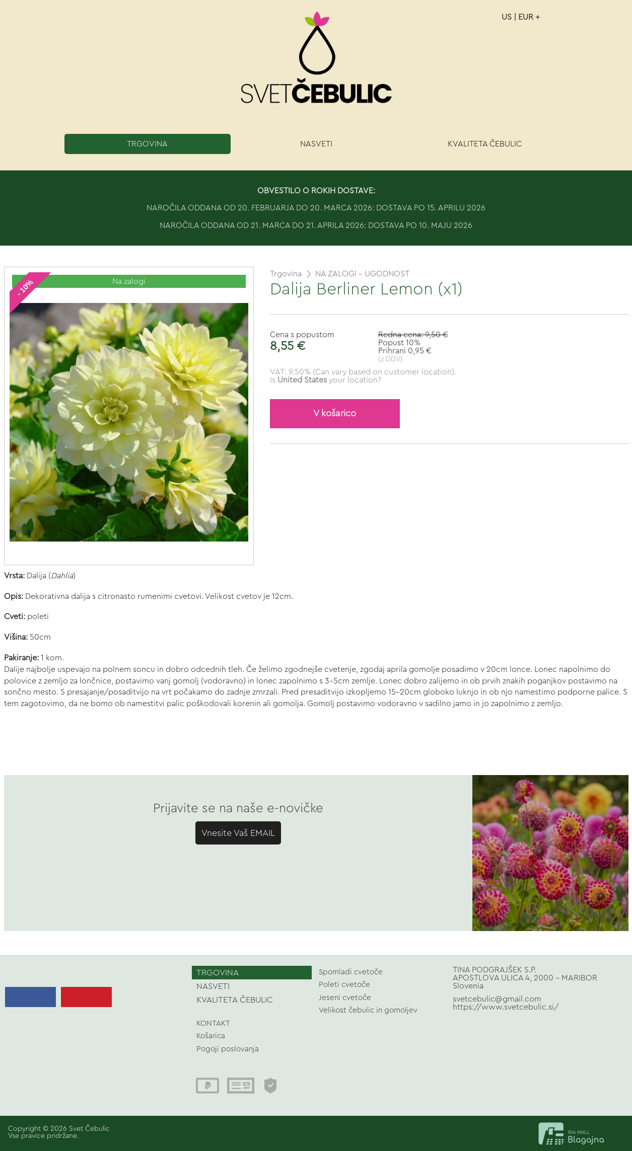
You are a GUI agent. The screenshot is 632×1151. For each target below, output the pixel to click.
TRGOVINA (147, 144)
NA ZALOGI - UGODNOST (362, 274)
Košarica (210, 1036)
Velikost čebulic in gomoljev (368, 1010)
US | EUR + (521, 17)
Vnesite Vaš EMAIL (238, 832)
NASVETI (316, 144)
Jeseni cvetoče (345, 998)
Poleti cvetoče (344, 984)
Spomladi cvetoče (351, 972)
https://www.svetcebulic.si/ (506, 1007)
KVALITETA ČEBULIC (485, 144)
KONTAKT (213, 1023)
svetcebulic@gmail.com (497, 999)
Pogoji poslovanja (227, 1049)
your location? (329, 380)
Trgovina (286, 274)
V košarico (334, 413)
